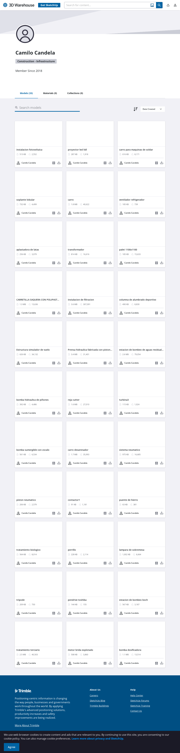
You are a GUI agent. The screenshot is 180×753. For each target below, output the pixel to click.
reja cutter (73, 399)
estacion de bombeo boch (133, 599)
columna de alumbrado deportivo (137, 299)
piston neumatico (26, 499)
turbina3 (124, 399)
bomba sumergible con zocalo (32, 449)
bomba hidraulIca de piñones (32, 399)
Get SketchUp (49, 5)
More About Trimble (27, 725)
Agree (11, 747)
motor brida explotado (80, 649)
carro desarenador (78, 449)
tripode (20, 599)
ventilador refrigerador (131, 199)
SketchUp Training (140, 705)
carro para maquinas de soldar (136, 149)
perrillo (72, 549)
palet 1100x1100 (128, 249)
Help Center (136, 695)
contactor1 (74, 499)
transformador (76, 249)
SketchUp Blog (97, 700)
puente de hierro (128, 499)
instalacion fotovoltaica (29, 149)
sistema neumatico (129, 449)
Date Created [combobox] (149, 109)
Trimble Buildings (99, 705)
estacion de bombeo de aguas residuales (141, 349)
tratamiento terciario (28, 649)
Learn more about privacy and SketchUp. (98, 738)
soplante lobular (25, 199)
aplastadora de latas (27, 249)
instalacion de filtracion (81, 299)
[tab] (26, 93)
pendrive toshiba (77, 599)
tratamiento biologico (28, 549)
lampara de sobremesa (131, 549)
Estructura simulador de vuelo (33, 349)
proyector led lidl (77, 149)
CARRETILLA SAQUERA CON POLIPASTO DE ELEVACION (46, 299)
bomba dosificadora (130, 649)
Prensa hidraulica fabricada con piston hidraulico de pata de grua (104, 349)
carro (71, 199)
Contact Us (136, 710)
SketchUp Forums (139, 700)
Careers (94, 695)
